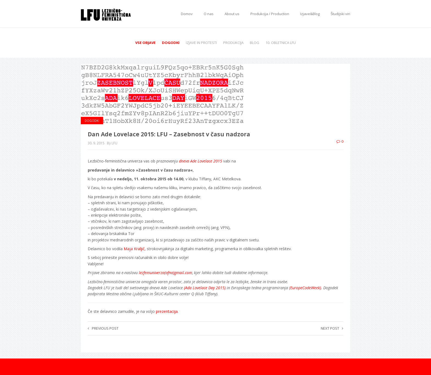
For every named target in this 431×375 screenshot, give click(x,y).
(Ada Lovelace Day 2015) (204, 287)
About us (232, 13)
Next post (332, 328)
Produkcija (233, 42)
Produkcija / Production (269, 13)
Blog (254, 42)
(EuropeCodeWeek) (305, 287)
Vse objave (145, 42)
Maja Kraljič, (135, 248)
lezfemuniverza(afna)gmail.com (165, 272)
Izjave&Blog (310, 13)
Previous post (103, 328)
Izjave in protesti (201, 42)
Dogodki (170, 42)
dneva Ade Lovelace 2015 (200, 161)
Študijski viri (340, 13)
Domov (187, 13)
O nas (209, 13)
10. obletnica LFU (281, 42)
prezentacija (167, 311)
